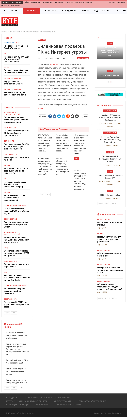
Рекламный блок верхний (68, 405)
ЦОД (96, 11)
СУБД (6, 248)
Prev (40, 194)
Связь (6, 67)
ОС (17, 43)
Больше (105, 11)
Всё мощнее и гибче (110, 75)
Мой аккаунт (42, 405)
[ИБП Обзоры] (110, 94)
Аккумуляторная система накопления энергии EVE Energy (16, 224)
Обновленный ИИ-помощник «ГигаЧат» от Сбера (110, 159)
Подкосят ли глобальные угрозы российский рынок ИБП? (110, 51)
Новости (41, 39)
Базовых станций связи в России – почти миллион (16, 71)
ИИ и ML (85, 11)
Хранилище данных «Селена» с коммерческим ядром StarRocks (17, 277)
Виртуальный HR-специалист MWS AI (13, 82)
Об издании (11, 398)
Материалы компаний (83, 2)
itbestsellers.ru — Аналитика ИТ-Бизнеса (26, 401)
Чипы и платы (49, 11)
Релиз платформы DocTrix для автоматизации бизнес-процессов (16, 146)
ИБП (76, 158)
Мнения (59, 2)
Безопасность (31, 11)
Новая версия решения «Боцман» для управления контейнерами (16, 239)
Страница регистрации (17, 405)
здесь (40, 108)
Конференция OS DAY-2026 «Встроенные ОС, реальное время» (16, 59)
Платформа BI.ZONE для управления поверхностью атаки (16, 304)
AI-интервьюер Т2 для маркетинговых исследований (14, 197)
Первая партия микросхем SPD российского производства (16, 133)
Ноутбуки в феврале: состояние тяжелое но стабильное (16, 335)
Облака (14, 11)
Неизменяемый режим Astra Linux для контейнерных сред (15, 184)
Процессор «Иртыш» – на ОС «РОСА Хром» (16, 47)
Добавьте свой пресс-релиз (92, 401)
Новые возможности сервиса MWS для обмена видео (16, 211)
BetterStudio (116, 413)
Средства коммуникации (15, 206)
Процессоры (9, 43)
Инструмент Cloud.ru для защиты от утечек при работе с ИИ (16, 170)
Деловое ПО (16, 78)
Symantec (54, 64)
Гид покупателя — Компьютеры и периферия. (48, 398)
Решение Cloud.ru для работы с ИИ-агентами (15, 93)
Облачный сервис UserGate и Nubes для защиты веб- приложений (109, 286)
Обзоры (69, 2)
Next (47, 194)
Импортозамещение (33, 2)
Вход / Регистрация (118, 2)
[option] (110, 62)
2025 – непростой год (110, 195)
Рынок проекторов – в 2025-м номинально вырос (16, 371)
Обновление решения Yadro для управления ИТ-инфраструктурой (16, 119)
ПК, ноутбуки (110, 111)
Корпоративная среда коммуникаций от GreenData (14, 291)
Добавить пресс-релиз (10, 5)
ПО (4, 11)
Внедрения (48, 2)
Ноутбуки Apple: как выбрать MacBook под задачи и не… (110, 139)
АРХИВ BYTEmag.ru (63, 401)
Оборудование (69, 11)
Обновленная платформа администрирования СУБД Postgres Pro (17, 253)
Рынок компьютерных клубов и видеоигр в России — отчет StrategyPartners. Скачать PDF (18, 349)
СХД (5, 272)
